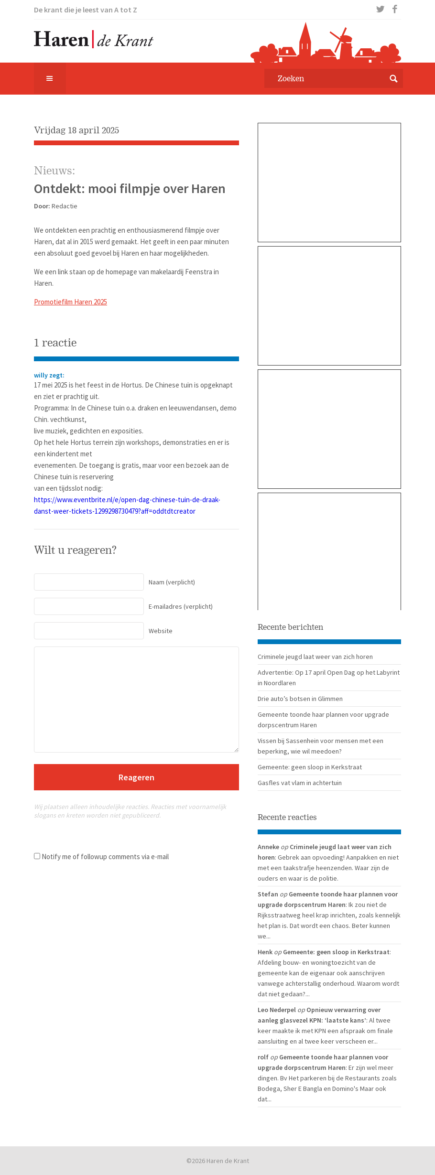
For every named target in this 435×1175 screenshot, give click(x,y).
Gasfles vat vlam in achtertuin (300, 782)
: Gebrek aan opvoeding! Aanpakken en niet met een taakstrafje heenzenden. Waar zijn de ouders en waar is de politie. (328, 868)
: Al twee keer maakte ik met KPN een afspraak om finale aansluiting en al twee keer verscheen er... (325, 1031)
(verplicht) (114, 582)
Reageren (136, 777)
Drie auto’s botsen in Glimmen (300, 698)
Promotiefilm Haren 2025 (70, 301)
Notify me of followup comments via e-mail (105, 856)
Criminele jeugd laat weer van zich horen (315, 656)
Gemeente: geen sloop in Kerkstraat (310, 767)
